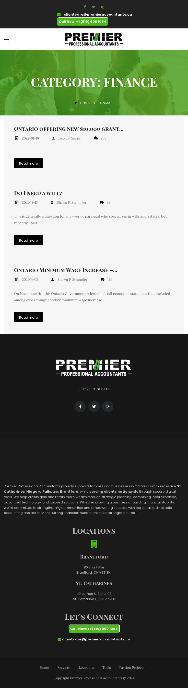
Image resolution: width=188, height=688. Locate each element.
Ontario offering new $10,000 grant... (68, 128)
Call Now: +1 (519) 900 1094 (82, 21)
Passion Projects (131, 667)
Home (82, 103)
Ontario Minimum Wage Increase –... (65, 269)
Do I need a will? (38, 192)
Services (63, 667)
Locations (86, 667)
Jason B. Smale (67, 138)
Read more (28, 163)
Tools (106, 667)
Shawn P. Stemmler (70, 202)
